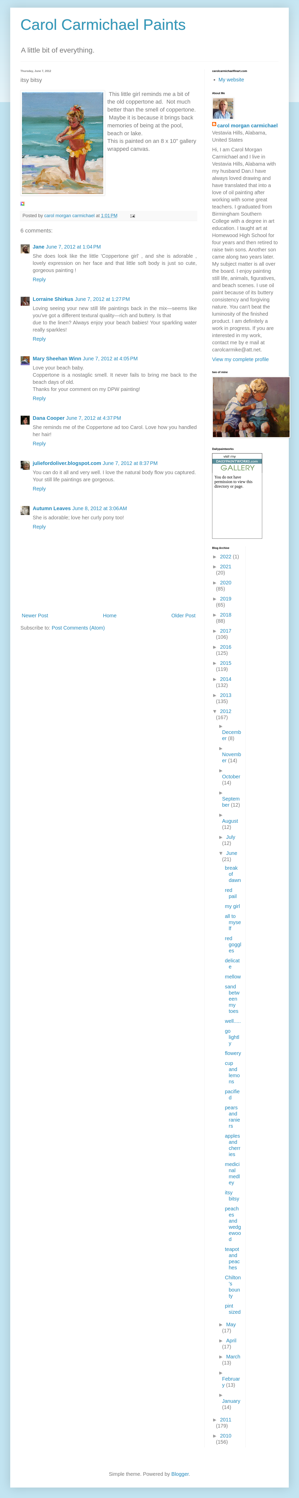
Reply (39, 279)
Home (110, 615)
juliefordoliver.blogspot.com (67, 463)
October (231, 776)
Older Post (183, 615)
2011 (226, 1419)
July (230, 837)
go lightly (232, 1037)
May (231, 1324)
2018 (226, 615)
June (231, 853)
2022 (226, 556)
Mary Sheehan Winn (57, 358)
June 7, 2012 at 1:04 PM (73, 247)
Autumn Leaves (52, 508)
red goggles (233, 944)
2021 (226, 566)
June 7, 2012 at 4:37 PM (93, 418)
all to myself (233, 922)
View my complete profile (240, 359)
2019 (226, 598)
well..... (233, 1021)
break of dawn (233, 874)
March (233, 1356)
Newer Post (35, 615)
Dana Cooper (48, 418)
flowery (233, 1053)
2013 (226, 695)
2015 (226, 663)
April (231, 1340)
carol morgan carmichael (247, 125)
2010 (226, 1436)
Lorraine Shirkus (53, 299)
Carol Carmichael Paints (103, 24)
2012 (226, 711)
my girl (232, 906)
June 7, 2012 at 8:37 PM (130, 463)
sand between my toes (232, 999)
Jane (38, 247)
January (231, 1401)
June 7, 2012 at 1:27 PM (102, 299)
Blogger (180, 1474)
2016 (226, 647)
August (230, 821)
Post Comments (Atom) (78, 628)
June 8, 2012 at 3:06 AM (99, 508)
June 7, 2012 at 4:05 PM (110, 358)
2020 (226, 582)
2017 (226, 631)
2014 (226, 679)
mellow (233, 976)
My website (231, 79)
